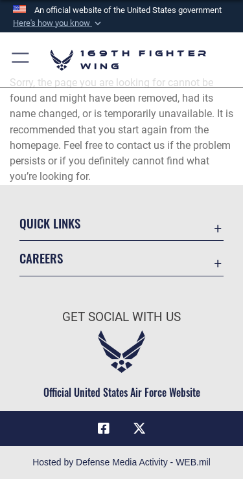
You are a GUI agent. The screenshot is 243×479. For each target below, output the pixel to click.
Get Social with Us (121, 316)
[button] (58, 23)
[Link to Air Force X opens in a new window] (139, 428)
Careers (41, 258)
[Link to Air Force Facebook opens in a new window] (103, 428)
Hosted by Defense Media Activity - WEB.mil (121, 462)
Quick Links (49, 223)
